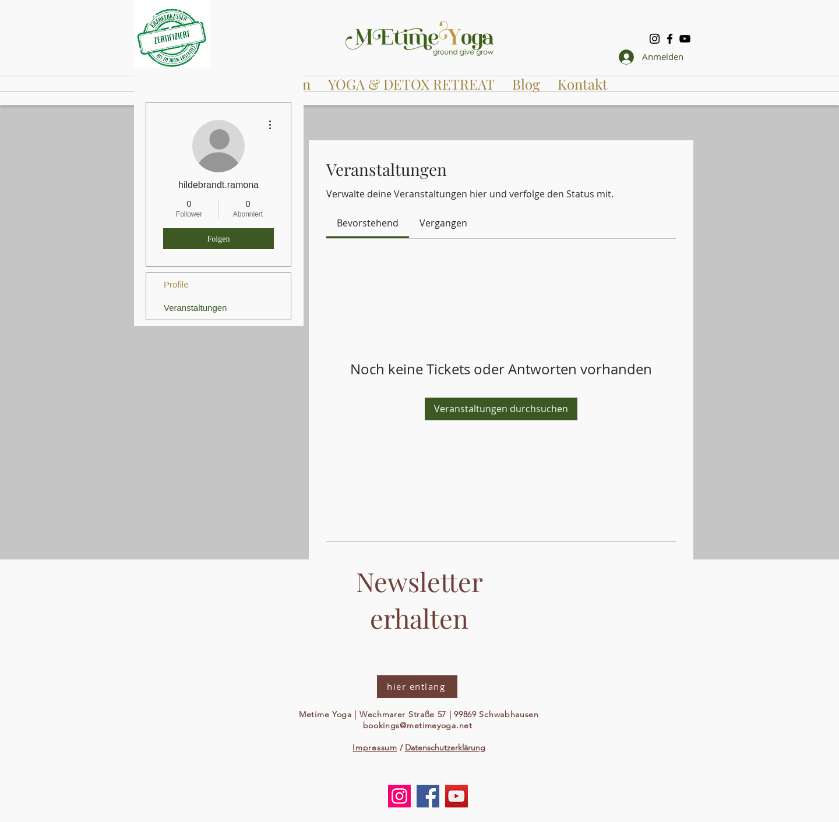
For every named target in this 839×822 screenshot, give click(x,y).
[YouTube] (685, 38)
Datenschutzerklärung (445, 747)
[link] (368, 223)
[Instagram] (654, 38)
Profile (176, 284)
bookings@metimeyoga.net (418, 725)
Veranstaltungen (195, 308)
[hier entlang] (417, 686)
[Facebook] (669, 38)
